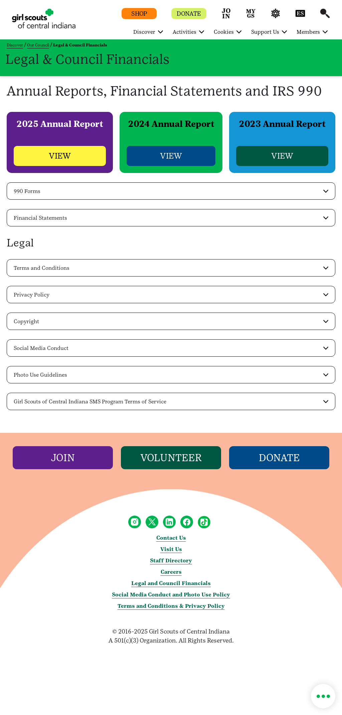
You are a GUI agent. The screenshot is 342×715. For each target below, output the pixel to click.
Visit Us (171, 549)
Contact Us (171, 538)
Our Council (38, 45)
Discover (15, 45)
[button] (226, 16)
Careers (171, 572)
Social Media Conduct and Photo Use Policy (171, 595)
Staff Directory (171, 561)
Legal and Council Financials (171, 583)
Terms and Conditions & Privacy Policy (171, 606)
